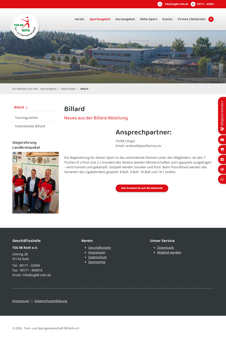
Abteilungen (68, 88)
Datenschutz (97, 257)
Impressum (96, 252)
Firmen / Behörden (192, 19)
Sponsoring (96, 262)
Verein (79, 19)
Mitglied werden (169, 252)
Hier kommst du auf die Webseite (142, 188)
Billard (84, 88)
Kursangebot (125, 19)
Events (167, 19)
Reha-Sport (148, 19)
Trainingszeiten (26, 117)
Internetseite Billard (30, 126)
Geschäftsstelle (99, 247)
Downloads (165, 247)
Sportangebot (100, 19)
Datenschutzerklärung (51, 301)
